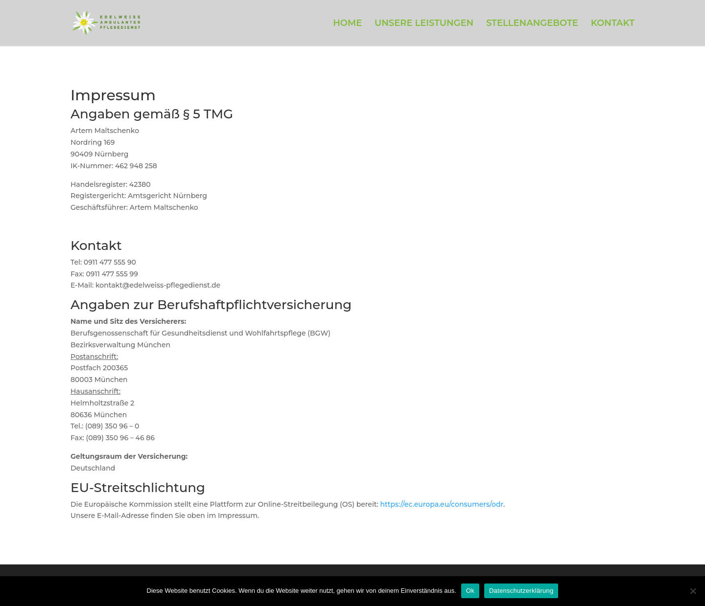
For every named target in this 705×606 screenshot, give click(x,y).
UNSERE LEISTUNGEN (424, 24)
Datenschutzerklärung (521, 590)
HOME (347, 24)
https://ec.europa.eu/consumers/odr (442, 504)
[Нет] (693, 591)
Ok (470, 590)
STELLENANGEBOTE (532, 24)
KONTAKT (612, 24)
